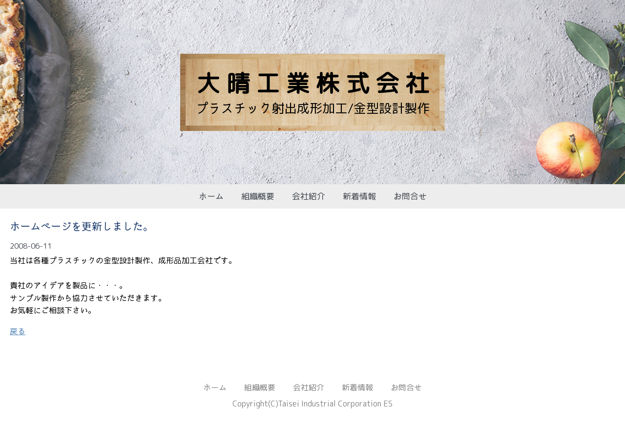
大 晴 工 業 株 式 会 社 (313, 82)
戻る (17, 331)
